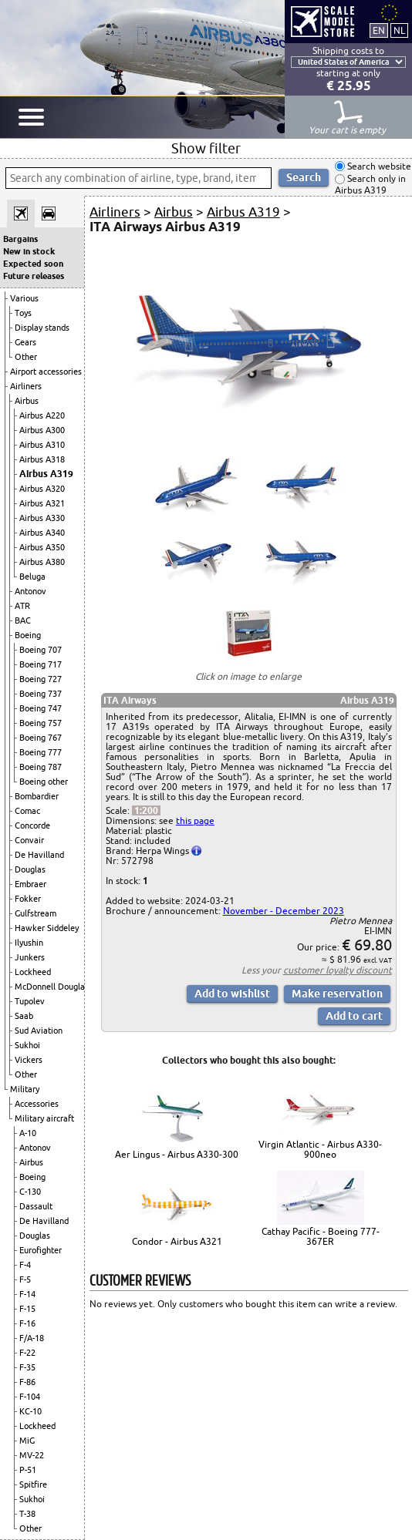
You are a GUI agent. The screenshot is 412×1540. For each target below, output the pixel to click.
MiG (27, 1440)
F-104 (29, 1396)
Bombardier (37, 796)
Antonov (30, 591)
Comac (27, 810)
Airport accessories (46, 371)
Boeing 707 (40, 649)
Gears (25, 342)
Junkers (30, 957)
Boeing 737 (40, 693)
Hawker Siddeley (47, 928)
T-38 (27, 1513)
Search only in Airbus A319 (370, 184)
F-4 (25, 1264)
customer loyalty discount (337, 970)
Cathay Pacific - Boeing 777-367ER (321, 1236)
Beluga (32, 576)
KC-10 (30, 1411)
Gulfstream (35, 913)
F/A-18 (31, 1338)
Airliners (26, 386)
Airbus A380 (42, 562)
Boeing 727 (40, 679)
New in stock (29, 251)
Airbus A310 (42, 444)
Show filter (206, 148)
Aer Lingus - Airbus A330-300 (176, 1154)
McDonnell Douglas (52, 986)
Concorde (32, 825)
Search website (378, 166)
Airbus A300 (42, 430)
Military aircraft (44, 1118)
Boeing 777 (40, 752)
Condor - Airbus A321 (177, 1241)
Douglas (30, 869)
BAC (23, 620)
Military (24, 1089)
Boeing (28, 635)
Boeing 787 (40, 767)
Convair (29, 840)
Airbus (27, 400)
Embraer (30, 884)
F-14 (27, 1294)
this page (195, 820)
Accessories (37, 1103)
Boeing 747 (40, 708)
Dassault (35, 1206)
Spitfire (33, 1484)
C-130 (30, 1191)
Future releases (33, 276)
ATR (22, 605)
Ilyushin (29, 942)
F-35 (27, 1367)
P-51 (27, 1469)
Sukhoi (27, 1045)
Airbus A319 (46, 474)
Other (26, 356)
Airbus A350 (42, 547)
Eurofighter (40, 1250)
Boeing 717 (40, 664)
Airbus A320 (42, 488)
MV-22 (31, 1455)
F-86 (27, 1382)
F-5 (25, 1279)
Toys (23, 313)
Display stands (42, 327)
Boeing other (43, 781)
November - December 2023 (283, 911)
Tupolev (30, 1001)
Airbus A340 (42, 532)
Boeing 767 (40, 737)
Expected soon (33, 263)
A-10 (27, 1133)
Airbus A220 (42, 415)
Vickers (28, 1059)
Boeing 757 (40, 723)
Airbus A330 (42, 518)
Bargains (20, 239)
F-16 (27, 1323)
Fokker (28, 898)
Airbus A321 (42, 503)
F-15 (27, 1308)
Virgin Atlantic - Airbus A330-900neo (320, 1149)
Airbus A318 (42, 459)
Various (24, 298)
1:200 (146, 810)
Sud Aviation (38, 1030)
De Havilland (39, 854)
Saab (24, 1016)
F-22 (27, 1352)
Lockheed (33, 972)
